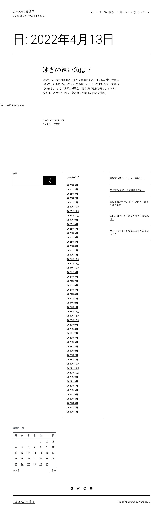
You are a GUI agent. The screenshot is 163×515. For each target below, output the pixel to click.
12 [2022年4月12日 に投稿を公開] (22, 452)
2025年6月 (72, 233)
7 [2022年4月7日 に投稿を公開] (34, 447)
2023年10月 (73, 320)
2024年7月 (72, 281)
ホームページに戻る (102, 12)
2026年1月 (72, 202)
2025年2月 (72, 250)
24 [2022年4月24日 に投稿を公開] (53, 458)
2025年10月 (73, 215)
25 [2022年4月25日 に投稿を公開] (16, 464)
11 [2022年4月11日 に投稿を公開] (16, 452)
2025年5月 (72, 237)
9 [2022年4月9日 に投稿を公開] (47, 447)
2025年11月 (73, 211)
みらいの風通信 (24, 11)
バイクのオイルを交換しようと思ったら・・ (129, 232)
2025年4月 (72, 241)
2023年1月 (72, 359)
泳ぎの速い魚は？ (67, 69)
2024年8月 (72, 276)
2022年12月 (73, 364)
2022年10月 (73, 372)
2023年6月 (72, 337)
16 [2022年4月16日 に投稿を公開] (47, 452)
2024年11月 (73, 263)
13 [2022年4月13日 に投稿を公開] (28, 452)
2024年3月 (72, 298)
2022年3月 (72, 403)
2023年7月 (72, 333)
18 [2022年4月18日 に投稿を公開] (16, 458)
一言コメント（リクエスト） (133, 12)
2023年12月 (73, 311)
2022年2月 (72, 407)
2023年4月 (72, 346)
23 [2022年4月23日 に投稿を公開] (47, 458)
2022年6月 (72, 390)
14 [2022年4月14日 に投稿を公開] (34, 452)
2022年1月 (72, 411)
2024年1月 (72, 307)
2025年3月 (72, 246)
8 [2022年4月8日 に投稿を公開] (40, 447)
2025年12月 (73, 207)
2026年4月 (72, 189)
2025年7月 (72, 228)
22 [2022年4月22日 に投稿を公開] (40, 458)
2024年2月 (72, 303)
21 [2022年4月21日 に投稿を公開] (34, 458)
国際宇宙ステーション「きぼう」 (127, 178)
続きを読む (98, 92)
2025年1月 (72, 255)
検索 (15, 173)
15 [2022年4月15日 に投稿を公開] (40, 452)
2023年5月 (72, 342)
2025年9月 (72, 220)
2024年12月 (73, 259)
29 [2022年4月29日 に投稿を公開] (40, 464)
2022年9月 (72, 377)
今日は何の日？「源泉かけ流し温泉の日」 (129, 217)
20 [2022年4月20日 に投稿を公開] (28, 458)
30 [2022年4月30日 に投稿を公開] (47, 464)
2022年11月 (73, 368)
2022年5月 (72, 394)
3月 (16, 470)
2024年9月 (72, 272)
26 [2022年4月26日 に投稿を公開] (22, 464)
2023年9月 (72, 324)
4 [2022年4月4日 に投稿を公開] (16, 447)
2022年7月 (72, 385)
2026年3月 (72, 193)
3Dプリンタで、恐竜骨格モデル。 (127, 190)
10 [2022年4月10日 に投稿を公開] (53, 447)
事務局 (57, 124)
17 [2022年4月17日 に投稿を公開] (53, 452)
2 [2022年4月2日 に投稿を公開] (47, 441)
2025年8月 (72, 224)
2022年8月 (72, 381)
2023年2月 (72, 355)
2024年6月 (72, 285)
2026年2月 (72, 198)
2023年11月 (73, 316)
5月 (53, 470)
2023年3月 (72, 351)
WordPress (144, 502)
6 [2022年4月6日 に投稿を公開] (28, 447)
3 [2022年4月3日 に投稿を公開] (53, 441)
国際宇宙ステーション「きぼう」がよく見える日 (129, 203)
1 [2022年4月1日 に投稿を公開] (40, 441)
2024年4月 (72, 294)
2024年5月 (72, 289)
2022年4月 (72, 398)
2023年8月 (72, 329)
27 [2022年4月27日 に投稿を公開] (28, 464)
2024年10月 (73, 268)
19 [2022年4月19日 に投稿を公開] (22, 458)
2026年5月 (72, 185)
